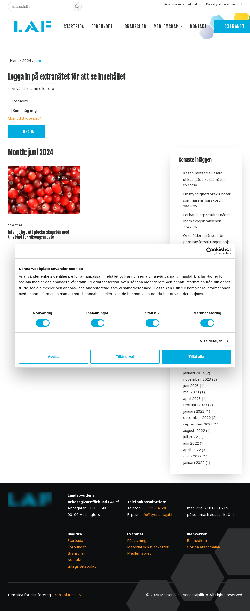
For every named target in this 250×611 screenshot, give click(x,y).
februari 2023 (195, 404)
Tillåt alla (196, 356)
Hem (14, 60)
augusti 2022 (194, 430)
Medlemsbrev (139, 553)
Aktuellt (194, 4)
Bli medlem (197, 540)
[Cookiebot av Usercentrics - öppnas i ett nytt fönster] (209, 251)
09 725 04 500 (154, 508)
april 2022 (192, 449)
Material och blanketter (148, 546)
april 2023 (192, 398)
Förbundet (112, 29)
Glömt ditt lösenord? (24, 118)
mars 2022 (192, 456)
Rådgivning (136, 540)
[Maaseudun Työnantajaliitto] (36, 30)
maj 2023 (191, 391)
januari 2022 (194, 462)
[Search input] (42, 6)
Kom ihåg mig (25, 110)
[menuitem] (175, 4)
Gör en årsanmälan (203, 546)
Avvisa (54, 356)
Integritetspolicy (82, 566)
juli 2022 (190, 436)
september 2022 (198, 424)
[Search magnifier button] (77, 6)
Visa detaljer (211, 341)
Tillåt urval (125, 356)
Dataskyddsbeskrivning (224, 4)
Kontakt (206, 29)
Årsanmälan (174, 4)
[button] (44, 190)
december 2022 (197, 417)
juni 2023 (191, 385)
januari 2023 (194, 411)
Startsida (82, 29)
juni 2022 (191, 443)
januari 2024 (194, 372)
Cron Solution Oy (66, 594)
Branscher (143, 29)
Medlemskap (176, 29)
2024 (26, 60)
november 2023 (197, 379)
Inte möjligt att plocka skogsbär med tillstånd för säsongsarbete (38, 235)
